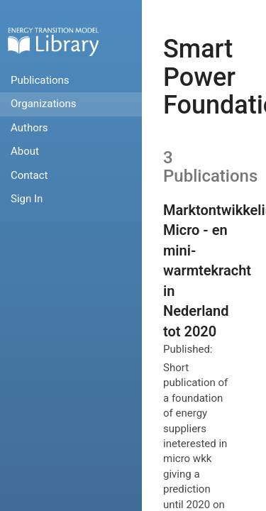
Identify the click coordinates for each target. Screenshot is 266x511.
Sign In (27, 198)
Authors (29, 127)
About (25, 151)
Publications (40, 80)
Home (53, 41)
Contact (29, 175)
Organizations (44, 103)
